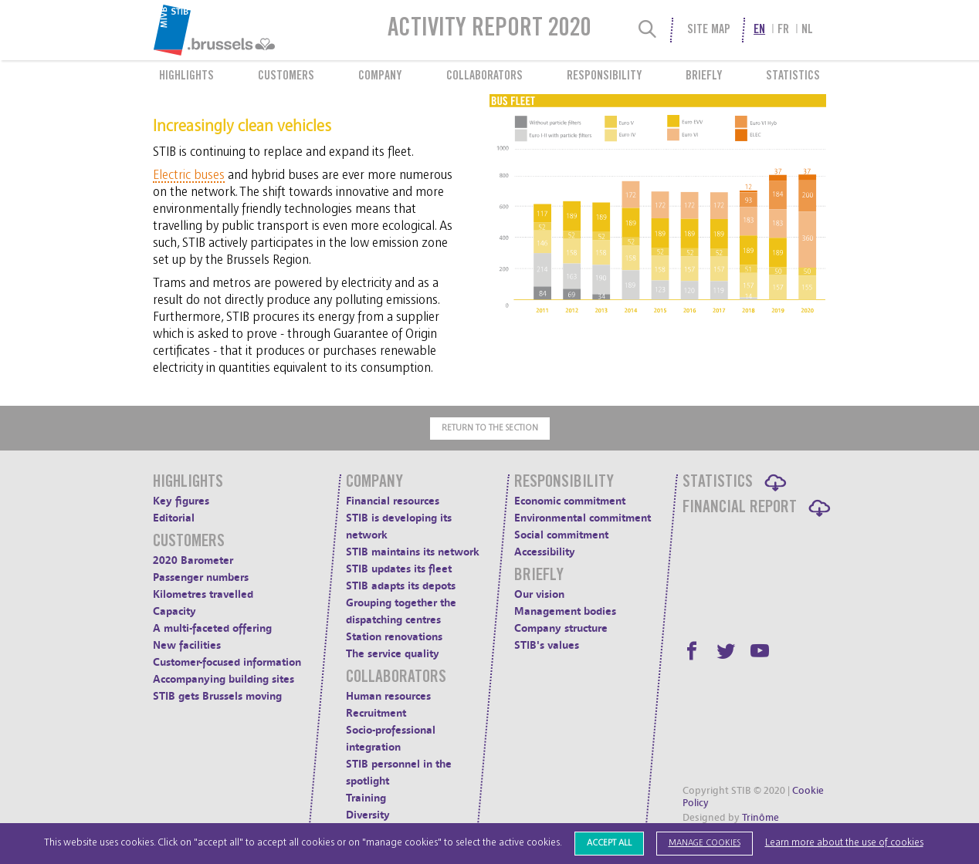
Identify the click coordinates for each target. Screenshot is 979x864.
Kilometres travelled (203, 594)
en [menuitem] (759, 30)
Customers (286, 76)
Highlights (186, 76)
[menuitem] (252, 30)
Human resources (388, 696)
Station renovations (394, 636)
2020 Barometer (193, 560)
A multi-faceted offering (212, 628)
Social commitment (561, 535)
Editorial (174, 518)
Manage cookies (704, 843)
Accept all (609, 843)
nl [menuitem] (807, 30)
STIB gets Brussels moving (217, 696)
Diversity (368, 815)
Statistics (793, 76)
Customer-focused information (227, 662)
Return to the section (490, 428)
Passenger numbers (201, 577)
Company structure (561, 628)
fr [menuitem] (783, 30)
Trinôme (760, 817)
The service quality (392, 653)
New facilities (187, 645)
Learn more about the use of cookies (844, 843)
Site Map (708, 30)
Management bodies (565, 611)
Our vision (539, 594)
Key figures (181, 501)
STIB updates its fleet (399, 568)
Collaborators (484, 76)
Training (366, 798)
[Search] (647, 30)
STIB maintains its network (412, 552)
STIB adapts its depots (401, 585)
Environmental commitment (582, 518)
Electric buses (189, 175)
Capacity (174, 611)
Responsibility (604, 76)
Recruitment (376, 713)
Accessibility (544, 552)
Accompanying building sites (223, 679)
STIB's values (546, 645)
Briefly (704, 76)
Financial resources (392, 501)
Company (379, 76)
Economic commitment (569, 501)
